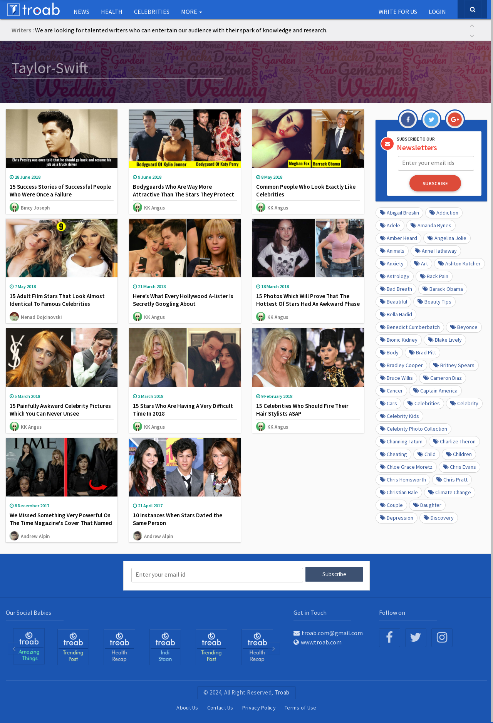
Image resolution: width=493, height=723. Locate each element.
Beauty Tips (434, 300)
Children (459, 453)
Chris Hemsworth (403, 478)
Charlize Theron (454, 440)
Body (389, 351)
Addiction (443, 211)
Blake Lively (445, 338)
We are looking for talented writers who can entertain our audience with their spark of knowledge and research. (181, 30)
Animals (392, 250)
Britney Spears (454, 364)
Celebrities (151, 11)
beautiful (393, 300)
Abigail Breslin (399, 211)
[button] (471, 25)
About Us (187, 707)
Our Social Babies (28, 612)
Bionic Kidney (399, 338)
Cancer (391, 389)
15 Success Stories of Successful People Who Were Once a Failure (60, 190)
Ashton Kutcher (459, 262)
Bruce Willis (396, 377)
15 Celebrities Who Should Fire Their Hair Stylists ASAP (302, 409)
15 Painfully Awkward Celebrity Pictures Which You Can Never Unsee (60, 409)
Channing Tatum (401, 440)
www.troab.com (317, 642)
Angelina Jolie (447, 237)
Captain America (435, 389)
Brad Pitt (422, 351)
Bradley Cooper (401, 364)
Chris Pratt (452, 478)
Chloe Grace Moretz (406, 466)
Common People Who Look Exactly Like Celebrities (305, 190)
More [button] (191, 11)
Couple (391, 504)
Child (427, 453)
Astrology (394, 275)
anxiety (392, 262)
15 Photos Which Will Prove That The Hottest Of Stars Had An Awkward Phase (308, 299)
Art (421, 262)
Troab (282, 692)
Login (437, 11)
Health (111, 11)
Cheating (393, 453)
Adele (390, 224)
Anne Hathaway (436, 250)
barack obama (443, 288)
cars (388, 402)
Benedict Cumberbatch (410, 326)
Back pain (434, 275)
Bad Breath (396, 288)
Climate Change (449, 491)
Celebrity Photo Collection (413, 427)
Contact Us (220, 707)
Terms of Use (301, 707)
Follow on (392, 612)
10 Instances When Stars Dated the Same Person (177, 519)
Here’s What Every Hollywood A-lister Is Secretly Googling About (183, 299)
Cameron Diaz (442, 377)
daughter (427, 504)
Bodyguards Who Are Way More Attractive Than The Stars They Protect (183, 190)
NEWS (81, 11)
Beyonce (464, 326)
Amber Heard (398, 237)
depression (396, 516)
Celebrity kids (399, 415)
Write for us (398, 11)
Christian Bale (399, 491)
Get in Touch (310, 612)
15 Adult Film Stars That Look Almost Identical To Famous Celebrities (57, 299)
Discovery (439, 516)
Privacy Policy (259, 707)
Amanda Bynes (431, 224)
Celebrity (464, 402)
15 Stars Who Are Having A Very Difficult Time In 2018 (183, 409)
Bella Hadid (396, 313)
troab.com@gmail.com (328, 632)
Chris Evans (459, 466)
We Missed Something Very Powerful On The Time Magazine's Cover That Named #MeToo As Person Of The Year (61, 523)
